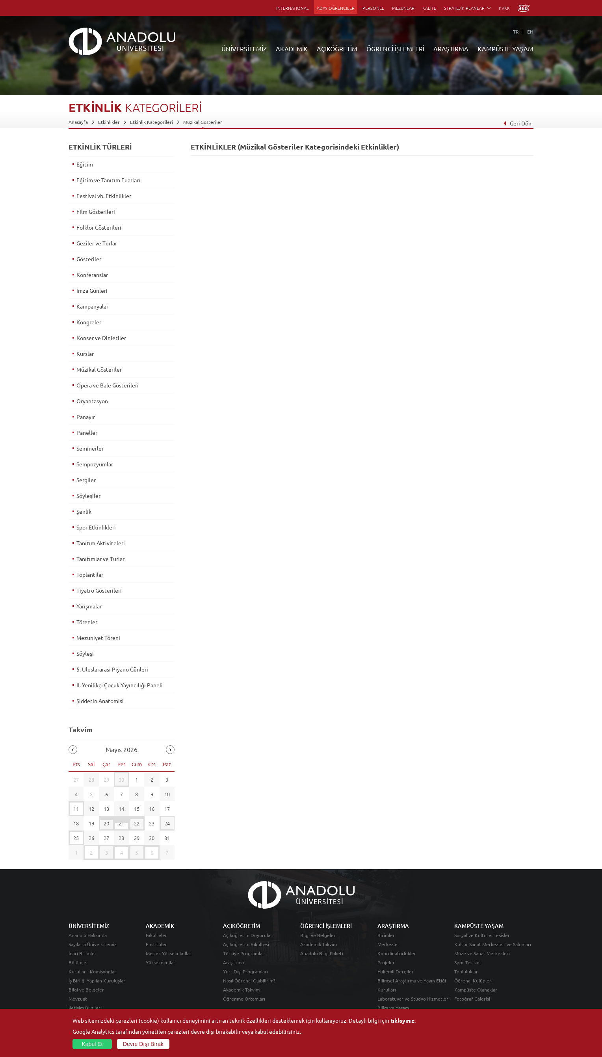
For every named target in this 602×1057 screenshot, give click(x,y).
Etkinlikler (109, 122)
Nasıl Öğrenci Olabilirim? (249, 980)
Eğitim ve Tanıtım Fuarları (108, 179)
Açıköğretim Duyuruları (248, 935)
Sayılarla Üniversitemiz (93, 944)
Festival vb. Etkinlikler (103, 195)
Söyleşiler (88, 495)
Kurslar (85, 353)
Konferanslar (92, 274)
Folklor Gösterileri (98, 227)
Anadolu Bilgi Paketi (321, 953)
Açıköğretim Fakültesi (246, 944)
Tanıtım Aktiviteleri (100, 542)
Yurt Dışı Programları (245, 971)
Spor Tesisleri (468, 962)
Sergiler (86, 479)
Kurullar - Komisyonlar (92, 971)
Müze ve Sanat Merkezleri (482, 953)
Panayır (85, 416)
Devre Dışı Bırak (143, 1044)
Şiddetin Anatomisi (100, 700)
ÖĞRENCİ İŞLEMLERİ (395, 48)
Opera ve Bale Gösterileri (107, 385)
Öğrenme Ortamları (244, 998)
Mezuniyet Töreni (98, 637)
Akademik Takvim (241, 989)
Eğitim (84, 164)
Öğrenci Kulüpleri (473, 980)
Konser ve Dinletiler (101, 337)
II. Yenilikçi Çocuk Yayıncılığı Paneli (119, 684)
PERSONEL (373, 8)
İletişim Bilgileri (85, 1008)
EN (530, 31)
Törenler (86, 621)
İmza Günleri (92, 290)
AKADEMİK (292, 48)
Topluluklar (466, 971)
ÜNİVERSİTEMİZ (244, 48)
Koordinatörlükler (396, 953)
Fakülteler (156, 935)
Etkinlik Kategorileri (151, 122)
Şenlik (83, 511)
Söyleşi (85, 653)
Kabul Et (92, 1044)
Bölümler (78, 962)
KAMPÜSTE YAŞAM (505, 48)
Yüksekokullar (160, 962)
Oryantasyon (92, 400)
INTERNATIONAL (292, 8)
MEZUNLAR (403, 8)
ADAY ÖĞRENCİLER (336, 8)
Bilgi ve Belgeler (86, 989)
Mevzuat (78, 998)
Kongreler (88, 322)
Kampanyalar (92, 306)
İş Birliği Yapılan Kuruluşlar (97, 980)
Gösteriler (88, 258)
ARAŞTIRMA (450, 48)
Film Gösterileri (95, 211)
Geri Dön (517, 123)
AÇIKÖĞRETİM (337, 48)
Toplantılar (89, 574)
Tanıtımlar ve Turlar (100, 558)
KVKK (504, 8)
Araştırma (233, 962)
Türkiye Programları (244, 953)
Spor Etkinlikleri (96, 527)
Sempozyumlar (94, 464)
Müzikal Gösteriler (202, 122)
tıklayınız (402, 1020)
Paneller (86, 432)
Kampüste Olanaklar (475, 989)
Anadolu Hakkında (88, 935)
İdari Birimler (83, 953)
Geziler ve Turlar (96, 243)
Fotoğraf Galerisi (472, 998)
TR (516, 31)
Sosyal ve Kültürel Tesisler (482, 935)
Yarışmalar (89, 606)
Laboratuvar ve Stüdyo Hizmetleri (413, 998)
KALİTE (429, 8)
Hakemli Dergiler (395, 971)
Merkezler (388, 944)
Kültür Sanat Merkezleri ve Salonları (492, 944)
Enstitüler (156, 944)
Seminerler (90, 448)
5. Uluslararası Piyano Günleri (112, 669)
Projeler (386, 962)
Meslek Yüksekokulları (169, 953)
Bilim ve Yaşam (393, 1008)
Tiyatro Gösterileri (99, 590)
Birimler (386, 935)
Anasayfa (78, 122)
